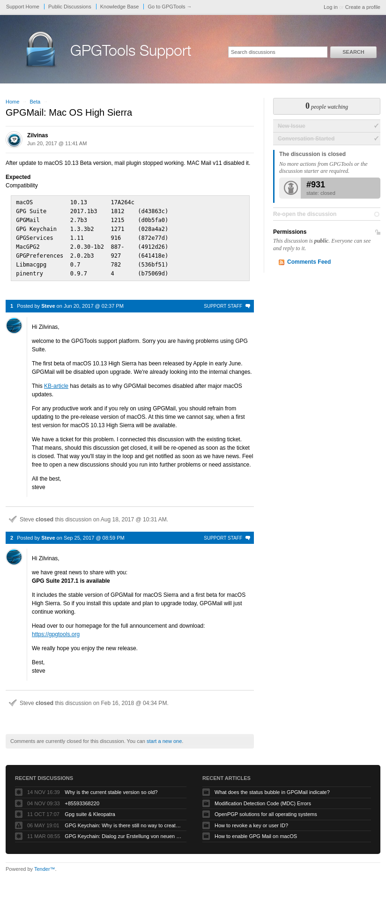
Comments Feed (309, 262)
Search (353, 52)
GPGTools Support (130, 52)
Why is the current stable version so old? (111, 788)
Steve (48, 301)
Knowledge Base (119, 6)
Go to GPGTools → (170, 6)
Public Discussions (69, 6)
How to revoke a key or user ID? (251, 821)
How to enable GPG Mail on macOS (256, 832)
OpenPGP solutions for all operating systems (266, 810)
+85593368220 (82, 799)
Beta (35, 101)
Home (12, 101)
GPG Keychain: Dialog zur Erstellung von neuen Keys (123, 832)
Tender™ (44, 865)
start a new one (164, 737)
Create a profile (362, 7)
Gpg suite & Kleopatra (90, 810)
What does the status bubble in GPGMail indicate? (272, 788)
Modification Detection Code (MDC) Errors (263, 799)
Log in (331, 7)
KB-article (56, 381)
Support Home (22, 6)
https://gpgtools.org (56, 630)
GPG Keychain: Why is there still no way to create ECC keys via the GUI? (123, 821)
